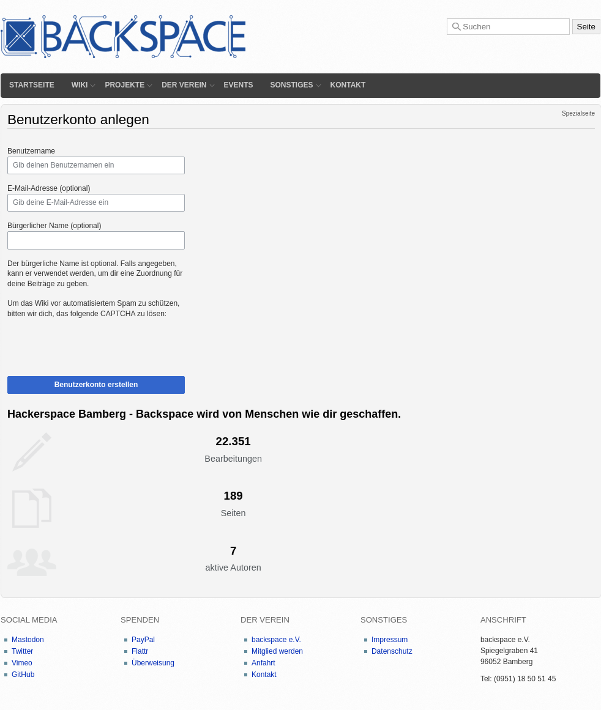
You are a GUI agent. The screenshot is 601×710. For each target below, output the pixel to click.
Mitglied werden (277, 651)
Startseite (31, 85)
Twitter (22, 651)
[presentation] (100, 343)
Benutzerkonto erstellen (96, 384)
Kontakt (348, 85)
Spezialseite (578, 113)
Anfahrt (263, 663)
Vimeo (22, 663)
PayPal (143, 639)
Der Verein (184, 85)
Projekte (124, 85)
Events (238, 85)
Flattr (140, 651)
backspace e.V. (276, 639)
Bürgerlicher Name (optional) (54, 225)
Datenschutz (391, 651)
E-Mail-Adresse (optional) (48, 188)
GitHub (23, 674)
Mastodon (28, 639)
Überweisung (153, 663)
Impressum (389, 639)
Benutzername (31, 151)
